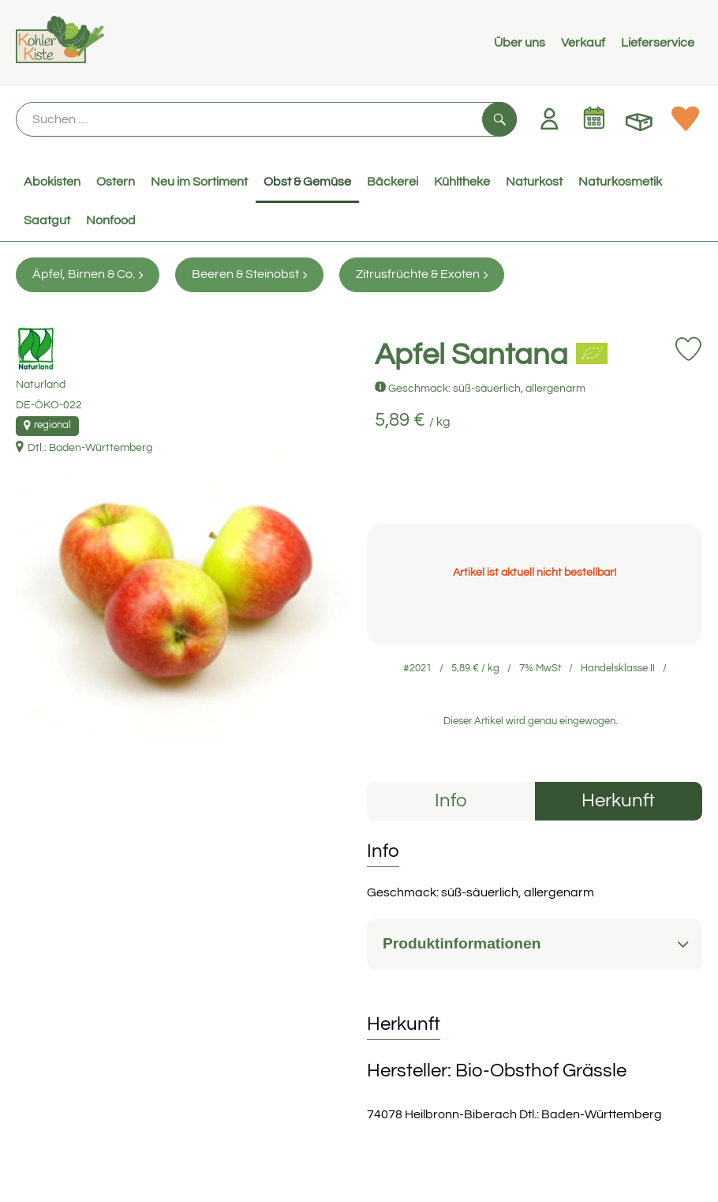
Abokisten (52, 181)
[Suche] (266, 119)
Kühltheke (462, 181)
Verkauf (583, 42)
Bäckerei (392, 181)
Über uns (519, 42)
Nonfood (111, 220)
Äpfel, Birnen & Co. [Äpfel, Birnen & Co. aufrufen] (87, 274)
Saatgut (47, 220)
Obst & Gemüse (307, 181)
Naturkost (534, 181)
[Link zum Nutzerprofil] (549, 118)
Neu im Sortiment (199, 181)
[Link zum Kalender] (594, 118)
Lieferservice (657, 42)
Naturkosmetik (620, 181)
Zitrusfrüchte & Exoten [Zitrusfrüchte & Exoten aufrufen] (422, 274)
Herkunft (618, 800)
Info (451, 800)
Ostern (115, 181)
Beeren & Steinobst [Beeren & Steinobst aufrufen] (249, 274)
